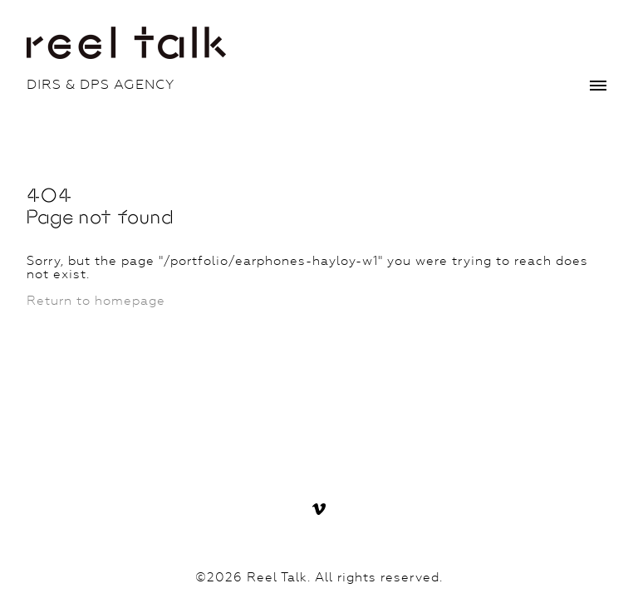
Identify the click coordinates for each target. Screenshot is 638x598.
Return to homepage (96, 301)
